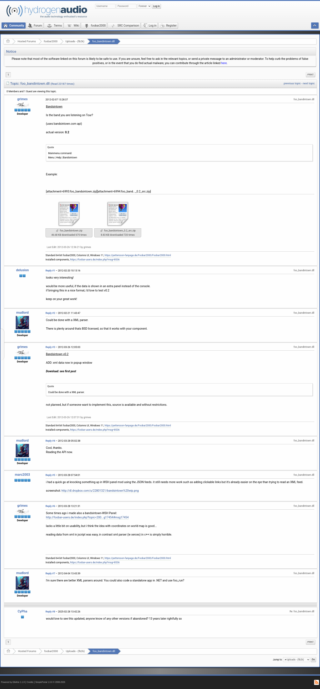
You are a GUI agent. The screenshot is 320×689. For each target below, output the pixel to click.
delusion (22, 270)
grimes (22, 99)
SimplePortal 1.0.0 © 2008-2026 (50, 682)
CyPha (22, 611)
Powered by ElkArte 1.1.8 (13, 682)
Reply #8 (50, 611)
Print (310, 74)
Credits (30, 682)
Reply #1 (50, 270)
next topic (309, 83)
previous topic (292, 83)
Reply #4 (50, 440)
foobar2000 (51, 41)
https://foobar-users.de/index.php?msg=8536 (95, 259)
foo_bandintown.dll (103, 41)
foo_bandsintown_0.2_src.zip (118, 230)
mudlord (22, 312)
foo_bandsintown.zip (69, 230)
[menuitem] (310, 74)
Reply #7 (50, 573)
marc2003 (22, 475)
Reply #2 (50, 313)
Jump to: (277, 659)
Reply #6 (50, 506)
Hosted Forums (27, 41)
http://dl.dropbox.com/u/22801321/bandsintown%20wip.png (100, 490)
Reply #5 (50, 475)
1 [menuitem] (8, 74)
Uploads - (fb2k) (75, 41)
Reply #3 (50, 347)
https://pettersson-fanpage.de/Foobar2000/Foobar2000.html (137, 255)
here (224, 63)
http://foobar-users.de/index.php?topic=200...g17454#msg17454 (87, 517)
